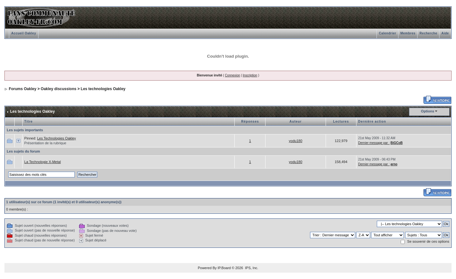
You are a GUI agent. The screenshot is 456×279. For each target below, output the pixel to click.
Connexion (232, 75)
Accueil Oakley (23, 33)
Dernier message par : (374, 143)
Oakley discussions (58, 89)
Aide (445, 33)
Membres (407, 33)
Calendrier (387, 33)
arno (393, 164)
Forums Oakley (23, 89)
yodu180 (295, 141)
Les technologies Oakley (103, 89)
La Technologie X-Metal (42, 162)
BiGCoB (396, 143)
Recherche (428, 33)
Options (427, 111)
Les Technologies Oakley (56, 138)
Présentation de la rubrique (45, 143)
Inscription (250, 75)
